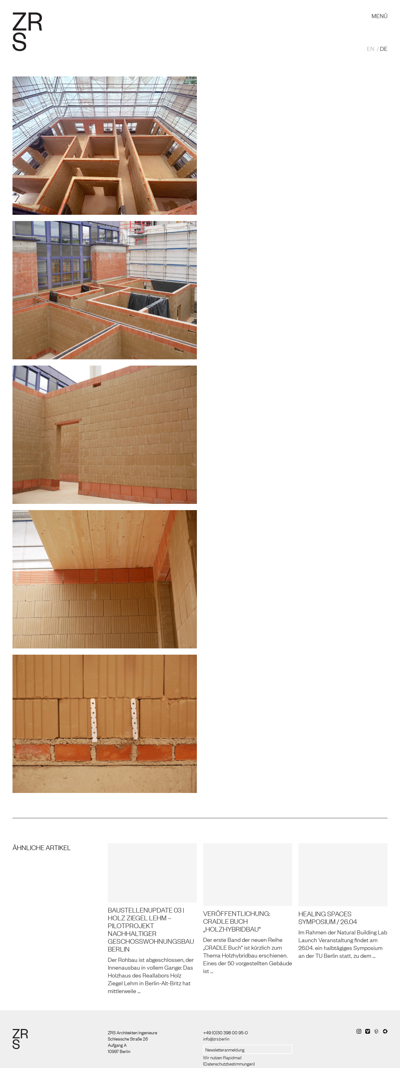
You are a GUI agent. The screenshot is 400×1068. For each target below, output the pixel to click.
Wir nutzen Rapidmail (222, 1057)
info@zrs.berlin (216, 1038)
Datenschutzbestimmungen (228, 1063)
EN (370, 48)
